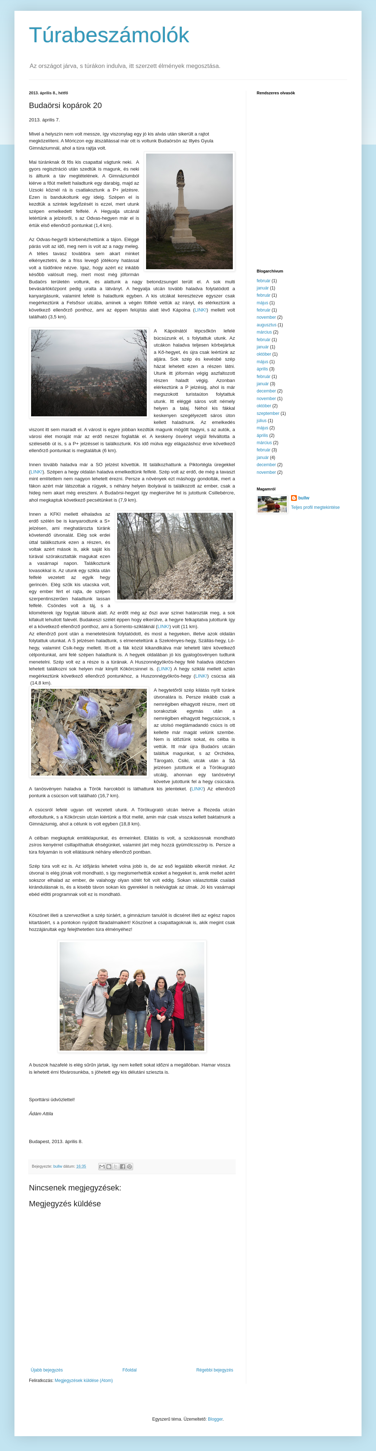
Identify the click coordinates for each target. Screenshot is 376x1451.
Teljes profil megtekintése (315, 507)
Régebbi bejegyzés (214, 1370)
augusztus (267, 324)
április (262, 369)
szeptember (268, 413)
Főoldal (130, 1370)
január (263, 288)
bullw (303, 498)
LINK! (200, 310)
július (261, 420)
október (264, 354)
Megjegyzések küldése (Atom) (84, 1380)
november (266, 317)
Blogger (215, 1419)
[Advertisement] (302, 211)
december (266, 391)
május (262, 302)
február (263, 280)
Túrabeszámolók (109, 35)
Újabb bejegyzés (47, 1370)
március (264, 332)
